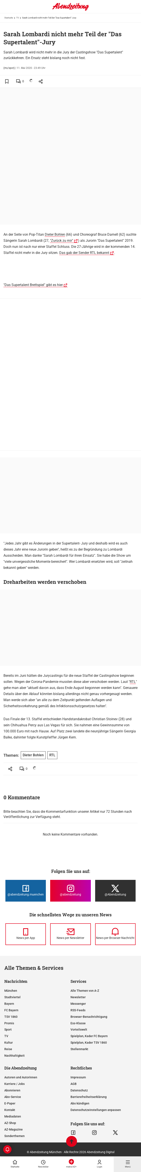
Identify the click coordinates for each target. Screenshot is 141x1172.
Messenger (78, 1003)
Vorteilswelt (78, 1029)
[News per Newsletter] (70, 934)
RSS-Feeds (77, 1010)
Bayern (9, 1003)
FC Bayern (11, 1010)
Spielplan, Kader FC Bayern (89, 1036)
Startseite (8, 18)
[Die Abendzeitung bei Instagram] (70, 891)
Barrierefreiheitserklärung (88, 1097)
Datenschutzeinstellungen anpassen (95, 1110)
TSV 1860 (11, 1016)
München (10, 990)
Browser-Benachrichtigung (88, 1016)
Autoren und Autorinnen (20, 1077)
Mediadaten (12, 1116)
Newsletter (78, 997)
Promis (9, 1023)
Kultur (8, 1042)
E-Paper (9, 1103)
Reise (8, 1049)
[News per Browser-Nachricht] (115, 934)
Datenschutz (79, 1090)
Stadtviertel (12, 997)
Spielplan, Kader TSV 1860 (88, 1042)
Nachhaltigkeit (14, 1055)
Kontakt (9, 1110)
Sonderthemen (14, 1136)
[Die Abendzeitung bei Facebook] (25, 891)
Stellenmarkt (79, 1049)
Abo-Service (12, 1097)
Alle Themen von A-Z (84, 990)
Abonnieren (12, 1090)
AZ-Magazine (13, 1129)
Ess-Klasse (78, 1023)
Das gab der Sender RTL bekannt (84, 253)
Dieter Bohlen (55, 234)
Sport (8, 1029)
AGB (73, 1084)
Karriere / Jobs (14, 1084)
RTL (133, 682)
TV (17, 18)
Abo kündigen (79, 1103)
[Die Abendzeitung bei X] (115, 891)
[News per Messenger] (25, 934)
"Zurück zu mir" (61, 240)
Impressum (78, 1077)
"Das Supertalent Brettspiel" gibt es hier (33, 285)
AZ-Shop (10, 1123)
